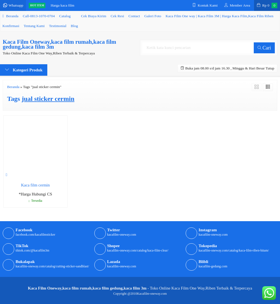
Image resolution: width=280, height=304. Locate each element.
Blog (74, 26)
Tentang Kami (34, 26)
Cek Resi (117, 16)
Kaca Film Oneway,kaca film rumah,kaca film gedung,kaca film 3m (59, 44)
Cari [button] (264, 48)
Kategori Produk (23, 70)
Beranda (10, 16)
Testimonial (57, 26)
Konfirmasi (10, 26)
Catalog (65, 16)
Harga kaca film (62, 5)
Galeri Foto (152, 16)
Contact (134, 16)
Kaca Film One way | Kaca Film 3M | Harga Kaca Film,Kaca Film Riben (219, 16)
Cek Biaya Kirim (93, 16)
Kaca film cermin (35, 185)
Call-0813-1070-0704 (39, 16)
